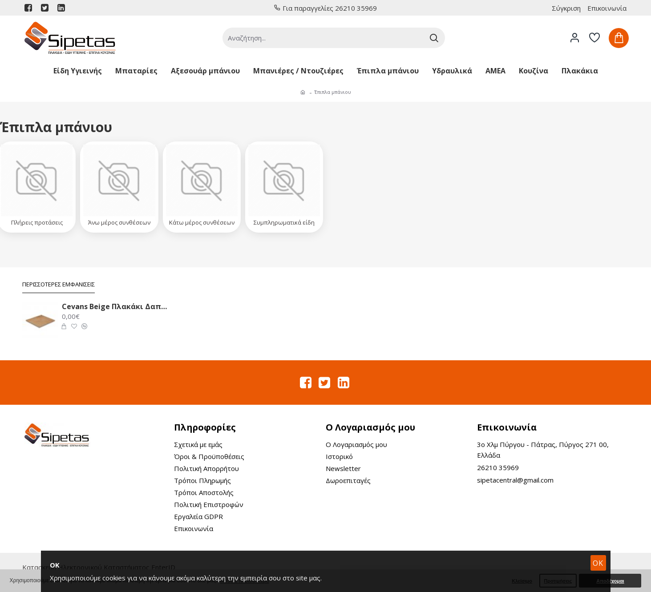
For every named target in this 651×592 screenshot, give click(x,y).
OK (598, 563)
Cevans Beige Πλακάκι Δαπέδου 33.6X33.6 (114, 306)
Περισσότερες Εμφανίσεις (58, 284)
